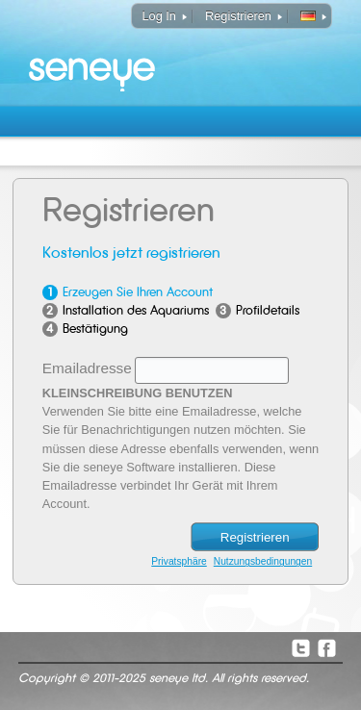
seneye (94, 57)
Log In (159, 16)
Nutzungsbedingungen (263, 561)
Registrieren (238, 16)
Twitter (300, 647)
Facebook (326, 647)
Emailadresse (87, 368)
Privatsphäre (178, 561)
